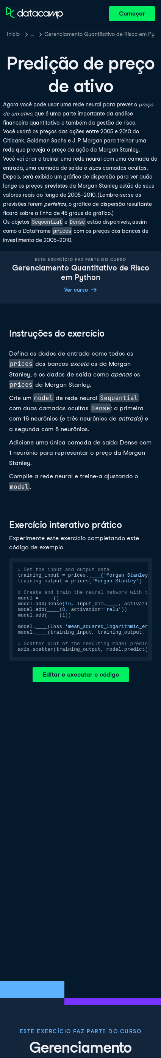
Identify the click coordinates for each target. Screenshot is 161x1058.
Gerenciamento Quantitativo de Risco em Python (99, 34)
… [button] (32, 34)
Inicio (13, 34)
